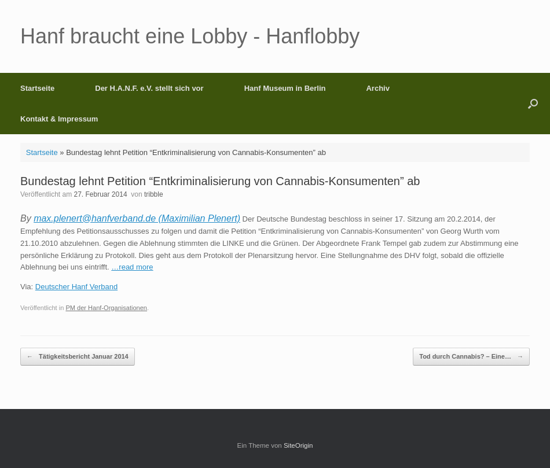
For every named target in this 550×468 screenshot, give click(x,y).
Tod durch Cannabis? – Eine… (471, 357)
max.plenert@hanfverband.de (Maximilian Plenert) (137, 218)
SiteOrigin (298, 445)
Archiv (377, 88)
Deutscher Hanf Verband (76, 286)
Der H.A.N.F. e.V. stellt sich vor (149, 88)
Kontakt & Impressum (59, 119)
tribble (153, 194)
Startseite (37, 88)
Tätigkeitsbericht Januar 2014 (78, 357)
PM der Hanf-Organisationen (106, 307)
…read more (132, 267)
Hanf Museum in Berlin (285, 88)
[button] (533, 103)
